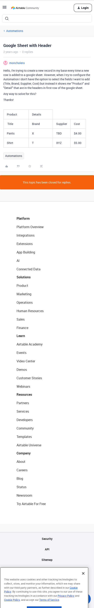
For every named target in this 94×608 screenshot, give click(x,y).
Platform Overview (30, 227)
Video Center (26, 361)
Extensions (25, 244)
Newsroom (24, 495)
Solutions (24, 277)
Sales (21, 319)
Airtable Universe (29, 445)
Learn (21, 336)
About (21, 461)
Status (21, 487)
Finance (22, 328)
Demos (22, 369)
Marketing (24, 294)
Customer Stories (29, 378)
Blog (20, 478)
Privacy (47, 570)
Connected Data (28, 269)
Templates (24, 436)
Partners (23, 403)
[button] (4, 9)
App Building (26, 252)
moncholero (17, 63)
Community (25, 428)
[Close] (83, 577)
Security (47, 539)
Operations (25, 302)
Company (24, 453)
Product (22, 285)
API (47, 549)
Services (23, 411)
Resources (24, 394)
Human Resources (30, 311)
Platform (23, 218)
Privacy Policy (66, 600)
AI (18, 260)
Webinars (23, 386)
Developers (25, 420)
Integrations (26, 235)
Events (21, 352)
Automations (14, 31)
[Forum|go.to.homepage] (25, 8)
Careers (22, 470)
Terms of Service (49, 604)
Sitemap (47, 560)
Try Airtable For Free (31, 504)
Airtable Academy (30, 344)
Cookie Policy (12, 604)
